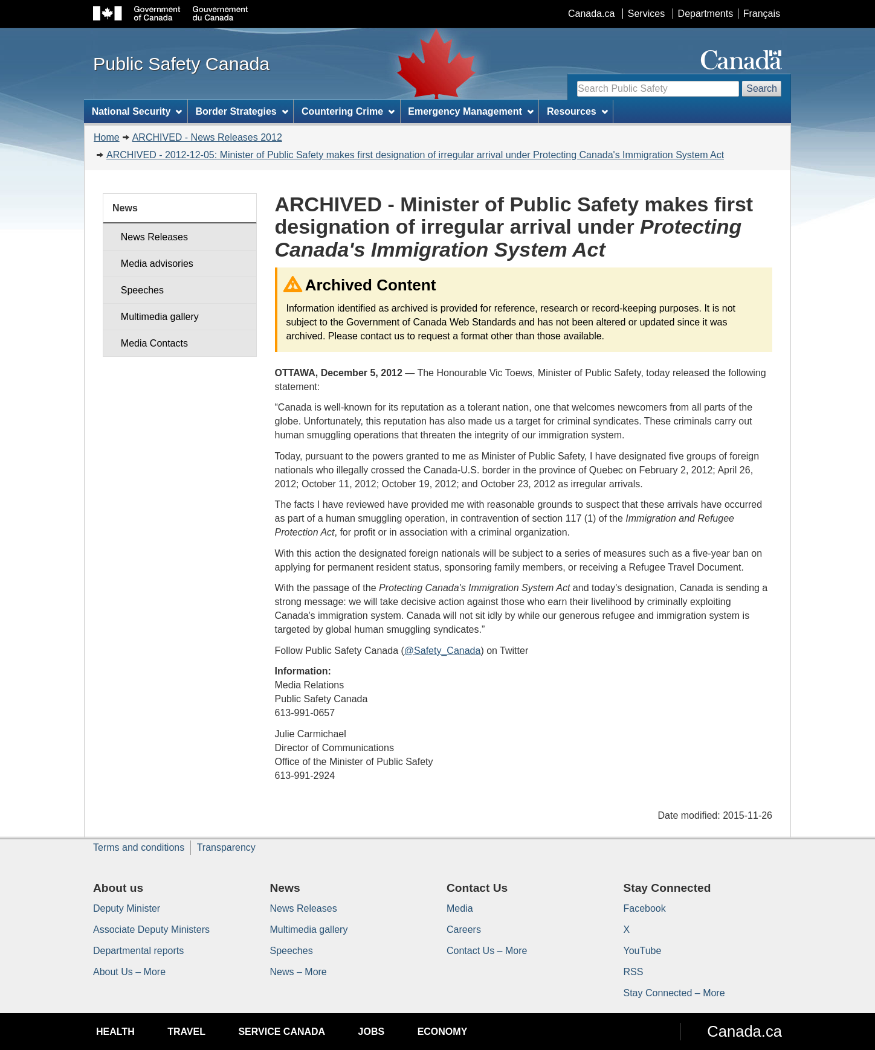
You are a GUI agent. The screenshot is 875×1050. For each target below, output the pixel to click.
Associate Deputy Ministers (151, 929)
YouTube (643, 951)
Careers (464, 929)
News (125, 208)
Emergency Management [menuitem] (470, 111)
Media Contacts (154, 343)
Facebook (645, 908)
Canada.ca (591, 13)
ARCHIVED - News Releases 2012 (207, 137)
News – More (298, 972)
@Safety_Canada (442, 650)
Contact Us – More (487, 951)
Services (646, 13)
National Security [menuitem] (137, 111)
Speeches (142, 290)
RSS (634, 972)
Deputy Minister (126, 908)
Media (460, 908)
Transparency (226, 847)
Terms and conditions (138, 847)
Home (107, 137)
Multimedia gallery (160, 317)
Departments (706, 13)
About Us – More (129, 972)
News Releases (154, 237)
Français (761, 13)
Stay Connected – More (674, 993)
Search (761, 88)
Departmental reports (138, 951)
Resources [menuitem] (577, 111)
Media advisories (157, 263)
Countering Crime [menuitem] (348, 111)
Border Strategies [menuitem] (242, 111)
